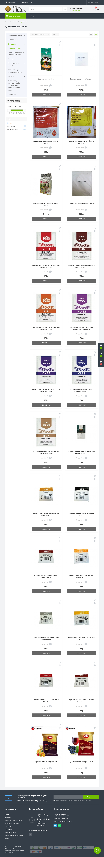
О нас (7, 815)
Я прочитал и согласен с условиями (73, 801)
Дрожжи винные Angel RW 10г (81, 762)
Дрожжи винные (15, 48)
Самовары (12, 94)
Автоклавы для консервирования (15, 71)
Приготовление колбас (14, 64)
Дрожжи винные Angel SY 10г (46, 762)
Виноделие (13, 22)
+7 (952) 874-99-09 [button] (61, 815)
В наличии (16, 126)
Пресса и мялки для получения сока (16, 54)
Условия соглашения (12, 824)
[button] (11, 2)
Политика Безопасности (69, 801)
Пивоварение (13, 40)
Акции (7, 838)
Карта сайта (9, 829)
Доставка (8, 818)
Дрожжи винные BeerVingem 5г (81, 79)
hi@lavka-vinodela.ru (61, 818)
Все (9, 123)
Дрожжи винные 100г (46, 79)
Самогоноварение (15, 35)
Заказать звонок (75, 10)
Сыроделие (12, 59)
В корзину (46, 95)
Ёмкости (11, 76)
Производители (10, 832)
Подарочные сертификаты (14, 835)
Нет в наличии (16, 129)
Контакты (8, 826)
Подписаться (91, 797)
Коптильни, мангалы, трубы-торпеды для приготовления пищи (14, 85)
